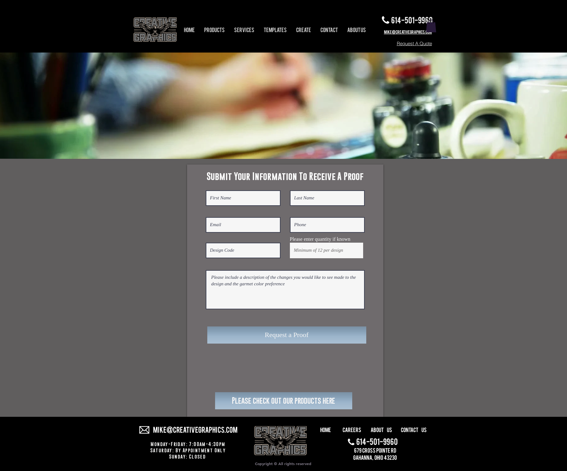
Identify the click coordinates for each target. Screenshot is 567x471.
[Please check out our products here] (283, 400)
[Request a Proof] (286, 335)
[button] (431, 26)
